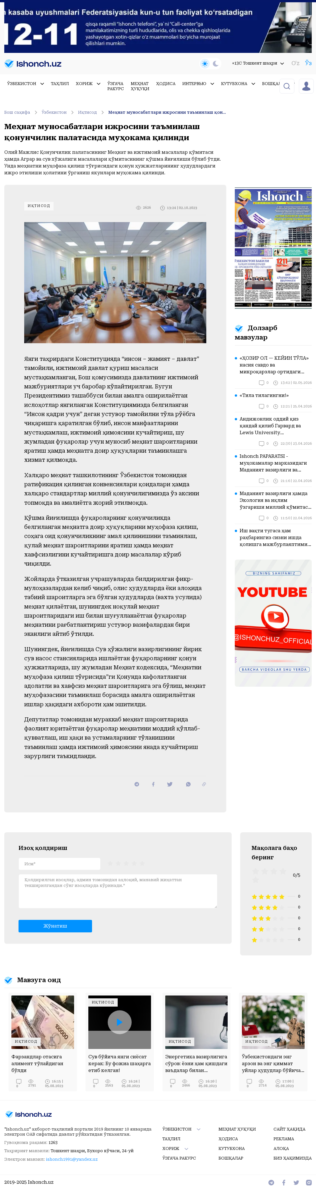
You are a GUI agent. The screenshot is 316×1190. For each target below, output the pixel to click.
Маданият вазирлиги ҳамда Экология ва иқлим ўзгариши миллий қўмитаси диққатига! (275, 501)
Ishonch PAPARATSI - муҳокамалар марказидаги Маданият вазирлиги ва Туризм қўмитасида (273, 463)
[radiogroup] (126, 863)
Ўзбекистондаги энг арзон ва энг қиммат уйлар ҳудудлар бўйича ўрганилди (271, 1064)
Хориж (88, 83)
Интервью (198, 83)
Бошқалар (278, 83)
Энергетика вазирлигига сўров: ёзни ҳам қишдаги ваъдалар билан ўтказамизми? (196, 1064)
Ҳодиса (166, 83)
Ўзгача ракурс (115, 86)
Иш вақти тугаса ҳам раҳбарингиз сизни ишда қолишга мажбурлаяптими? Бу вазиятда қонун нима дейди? (275, 538)
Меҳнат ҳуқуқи (140, 86)
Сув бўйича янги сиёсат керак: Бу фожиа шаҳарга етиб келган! (119, 1063)
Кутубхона (238, 83)
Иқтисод (92, 112)
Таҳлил (60, 83)
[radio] (110, 863)
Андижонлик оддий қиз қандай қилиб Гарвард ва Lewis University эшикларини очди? (270, 426)
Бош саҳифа (21, 112)
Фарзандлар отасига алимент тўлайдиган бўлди (37, 1063)
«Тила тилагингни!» (264, 395)
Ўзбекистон (25, 83)
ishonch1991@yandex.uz (72, 1159)
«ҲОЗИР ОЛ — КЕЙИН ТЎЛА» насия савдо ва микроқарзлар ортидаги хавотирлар (274, 365)
